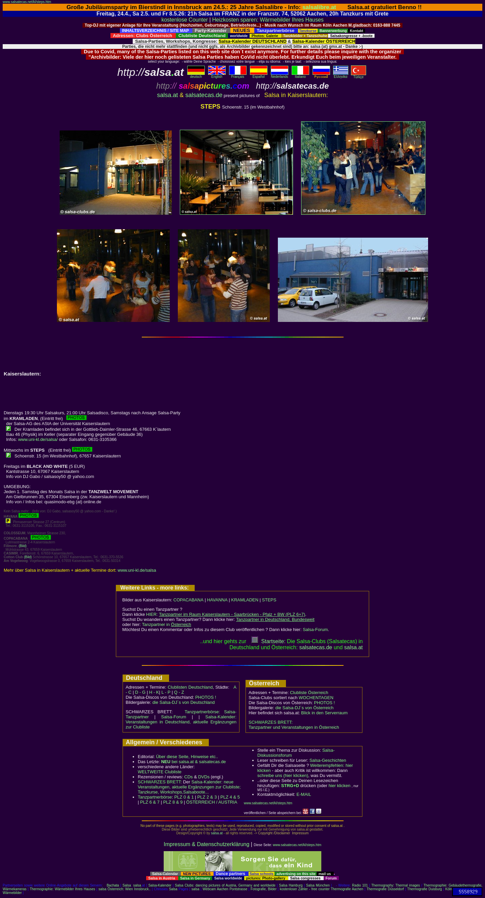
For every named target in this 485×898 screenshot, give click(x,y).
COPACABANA (188, 599)
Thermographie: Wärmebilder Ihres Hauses (62, 889)
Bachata (113, 885)
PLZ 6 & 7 (150, 802)
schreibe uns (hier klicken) (282, 775)
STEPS (269, 599)
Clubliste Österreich (309, 692)
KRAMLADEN (244, 599)
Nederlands (279, 75)
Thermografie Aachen (347, 889)
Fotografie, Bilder (264, 889)
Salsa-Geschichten (328, 760)
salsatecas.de (203, 95)
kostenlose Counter (184, 20)
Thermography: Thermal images (395, 885)
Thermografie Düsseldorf (385, 889)
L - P (165, 692)
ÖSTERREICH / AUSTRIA (211, 802)
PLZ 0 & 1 (184, 797)
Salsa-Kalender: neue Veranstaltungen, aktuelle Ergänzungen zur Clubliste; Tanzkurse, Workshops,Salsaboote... (189, 787)
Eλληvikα (340, 75)
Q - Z (179, 692)
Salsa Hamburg (290, 885)
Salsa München (318, 885)
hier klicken (339, 785)
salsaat (353, 647)
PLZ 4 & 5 (230, 797)
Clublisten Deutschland (190, 687)
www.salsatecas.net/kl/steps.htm (27, 2)
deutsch (196, 75)
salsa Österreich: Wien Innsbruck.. (124, 889)
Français (238, 75)
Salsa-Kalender (159, 885)
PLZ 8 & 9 (173, 802)
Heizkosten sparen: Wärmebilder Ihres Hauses (268, 20)
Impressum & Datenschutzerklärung (206, 844)
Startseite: (268, 641)
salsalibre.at (319, 7)
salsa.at (167, 95)
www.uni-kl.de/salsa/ (38, 439)
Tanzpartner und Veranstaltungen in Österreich (294, 727)
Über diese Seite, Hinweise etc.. (187, 756)
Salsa (127, 885)
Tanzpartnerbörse (155, 797)
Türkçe (358, 75)
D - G (140, 692)
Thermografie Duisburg (424, 889)
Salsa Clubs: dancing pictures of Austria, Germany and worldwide (225, 885)
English (217, 75)
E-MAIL (303, 794)
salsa (137, 885)
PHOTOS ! (205, 697)
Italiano (300, 75)
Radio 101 (360, 885)
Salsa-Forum (315, 629)
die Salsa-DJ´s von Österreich (305, 707)
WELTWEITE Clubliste (160, 771)
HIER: (225, 614)
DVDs (203, 776)
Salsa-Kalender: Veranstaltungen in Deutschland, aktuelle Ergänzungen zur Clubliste (181, 721)
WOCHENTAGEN (316, 697)
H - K (154, 692)
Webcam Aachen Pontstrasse (225, 889)
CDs (188, 776)
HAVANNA (217, 599)
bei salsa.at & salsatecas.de (193, 761)
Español (258, 75)
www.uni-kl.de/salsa (137, 570)
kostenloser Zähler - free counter (305, 889)
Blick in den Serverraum (324, 712)
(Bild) (22, 546)
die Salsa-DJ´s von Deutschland (184, 702)
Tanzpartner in (166, 624)
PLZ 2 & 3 (207, 797)
